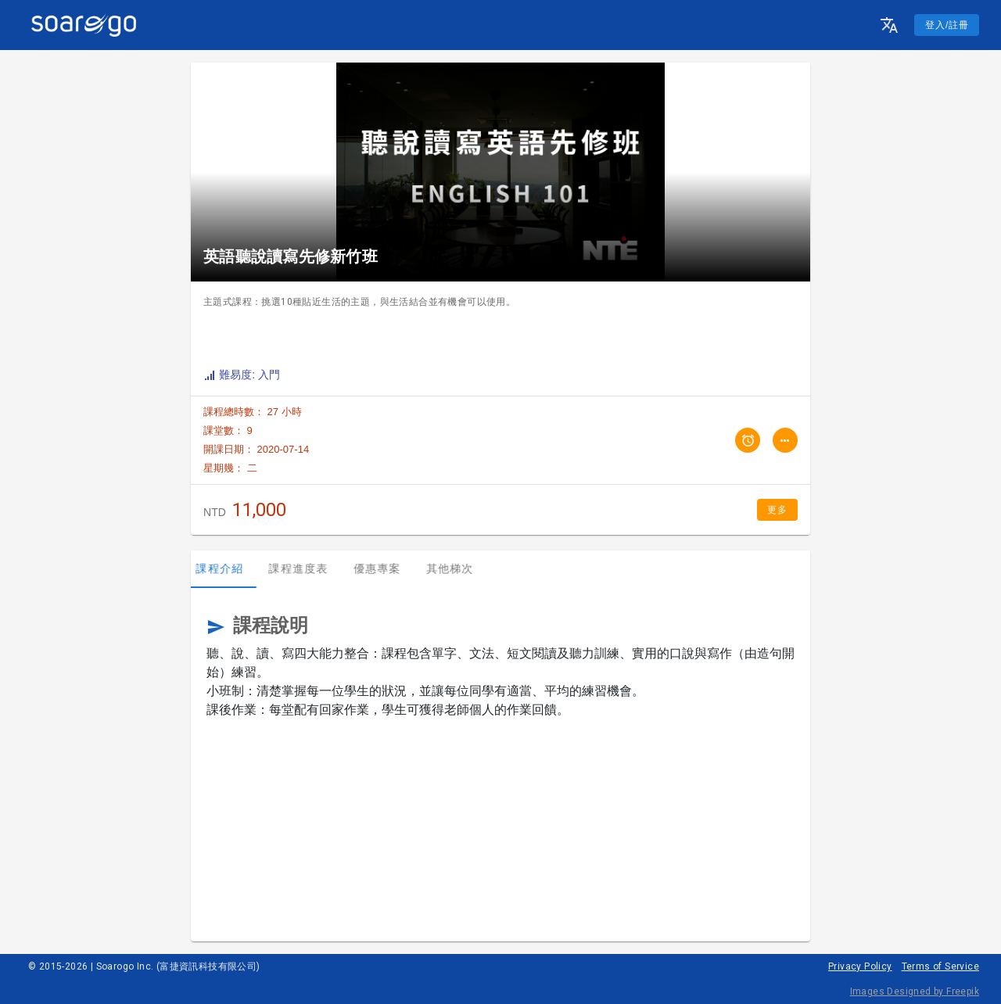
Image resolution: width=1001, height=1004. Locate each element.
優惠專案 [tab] (384, 568)
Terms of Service (940, 966)
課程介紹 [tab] (227, 568)
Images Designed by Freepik (914, 991)
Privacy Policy (860, 966)
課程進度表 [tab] (305, 568)
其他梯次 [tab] (457, 568)
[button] (889, 25)
